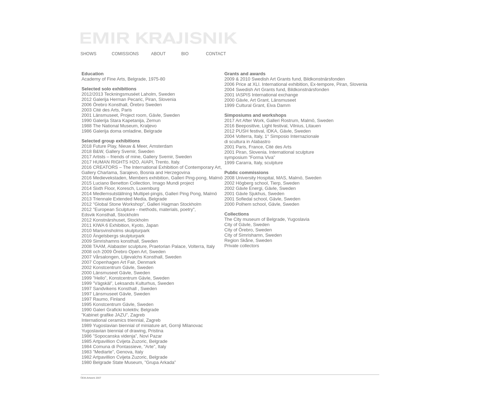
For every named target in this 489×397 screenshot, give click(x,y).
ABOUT (158, 53)
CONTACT (216, 53)
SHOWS (88, 53)
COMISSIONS (125, 53)
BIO (185, 53)
